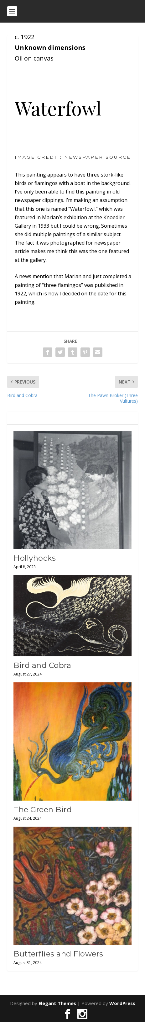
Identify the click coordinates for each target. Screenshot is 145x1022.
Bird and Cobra (42, 665)
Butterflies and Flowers (58, 953)
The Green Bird (42, 809)
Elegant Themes (57, 1003)
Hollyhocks (34, 558)
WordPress (122, 1003)
